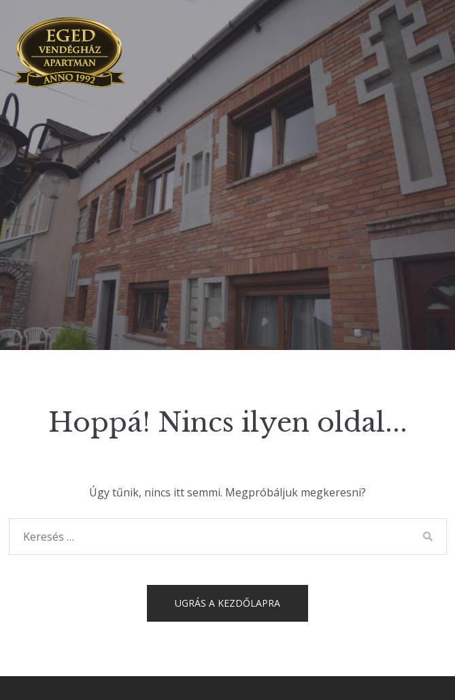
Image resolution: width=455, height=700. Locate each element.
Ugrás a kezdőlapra (227, 602)
